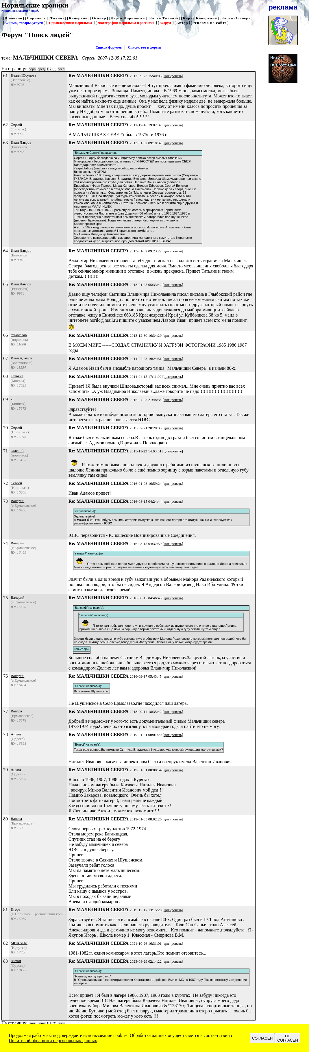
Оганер (99, 18)
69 (5, 399)
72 (5, 483)
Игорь (15, 909)
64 (5, 250)
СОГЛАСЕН (262, 1038)
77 (5, 711)
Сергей (16, 124)
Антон (16, 734)
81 (5, 909)
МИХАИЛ (19, 943)
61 (5, 75)
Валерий (17, 501)
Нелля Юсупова (23, 75)
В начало (13, 18)
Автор (182, 23)
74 (5, 543)
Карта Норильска (127, 18)
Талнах (57, 18)
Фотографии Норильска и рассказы (126, 23)
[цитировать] (172, 76)
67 (5, 358)
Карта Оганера (236, 18)
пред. (41, 69)
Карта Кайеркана (200, 18)
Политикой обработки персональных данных (53, 1040)
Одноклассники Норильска (70, 23)
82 (5, 943)
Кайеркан (78, 18)
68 (5, 376)
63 (5, 142)
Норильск (36, 18)
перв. (32, 69)
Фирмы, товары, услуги (24, 23)
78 (5, 734)
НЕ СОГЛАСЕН (287, 1038)
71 (5, 450)
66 (5, 335)
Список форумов (109, 47)
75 (5, 597)
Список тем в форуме (145, 47)
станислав (19, 335)
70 (5, 427)
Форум (165, 23)
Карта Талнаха (163, 18)
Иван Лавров (21, 142)
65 (5, 284)
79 (5, 769)
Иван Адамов (21, 358)
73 (5, 501)
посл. (61, 69)
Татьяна (17, 376)
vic (13, 399)
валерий (17, 450)
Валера (16, 711)
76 (5, 676)
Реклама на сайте (210, 23)
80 (5, 818)
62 (5, 124)
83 (5, 961)
